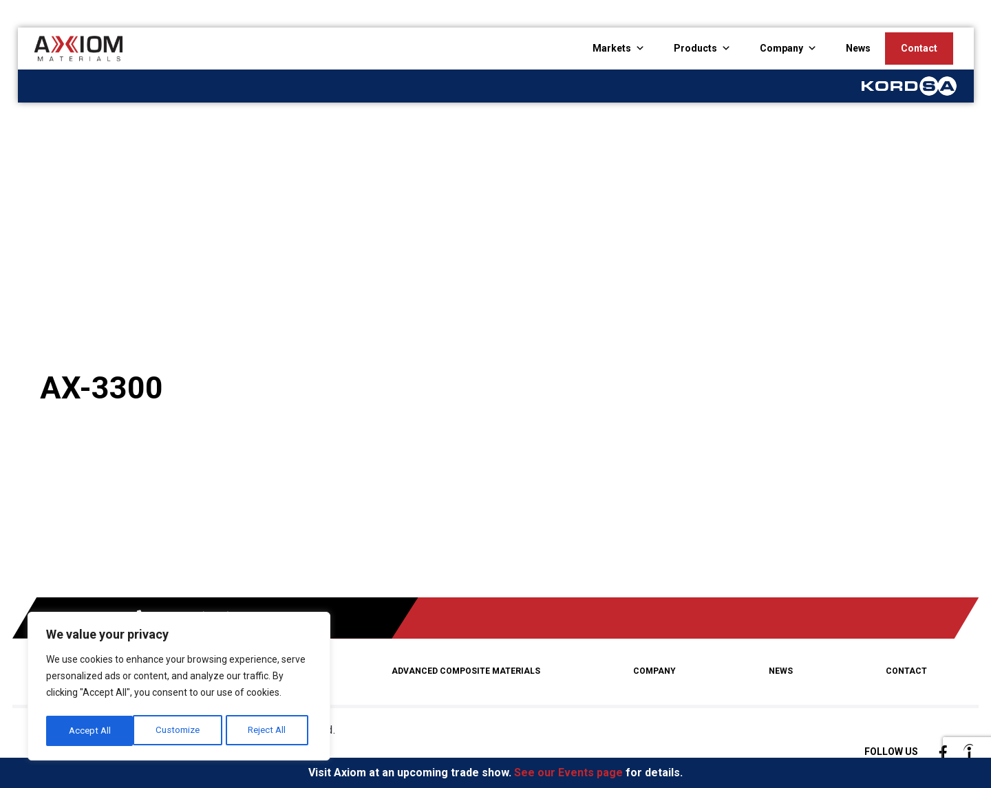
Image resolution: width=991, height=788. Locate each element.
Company (781, 48)
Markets (612, 48)
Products (695, 48)
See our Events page (568, 772)
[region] (179, 688)
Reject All (180, 730)
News (858, 48)
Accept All (269, 730)
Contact (919, 48)
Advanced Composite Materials (468, 670)
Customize (90, 730)
